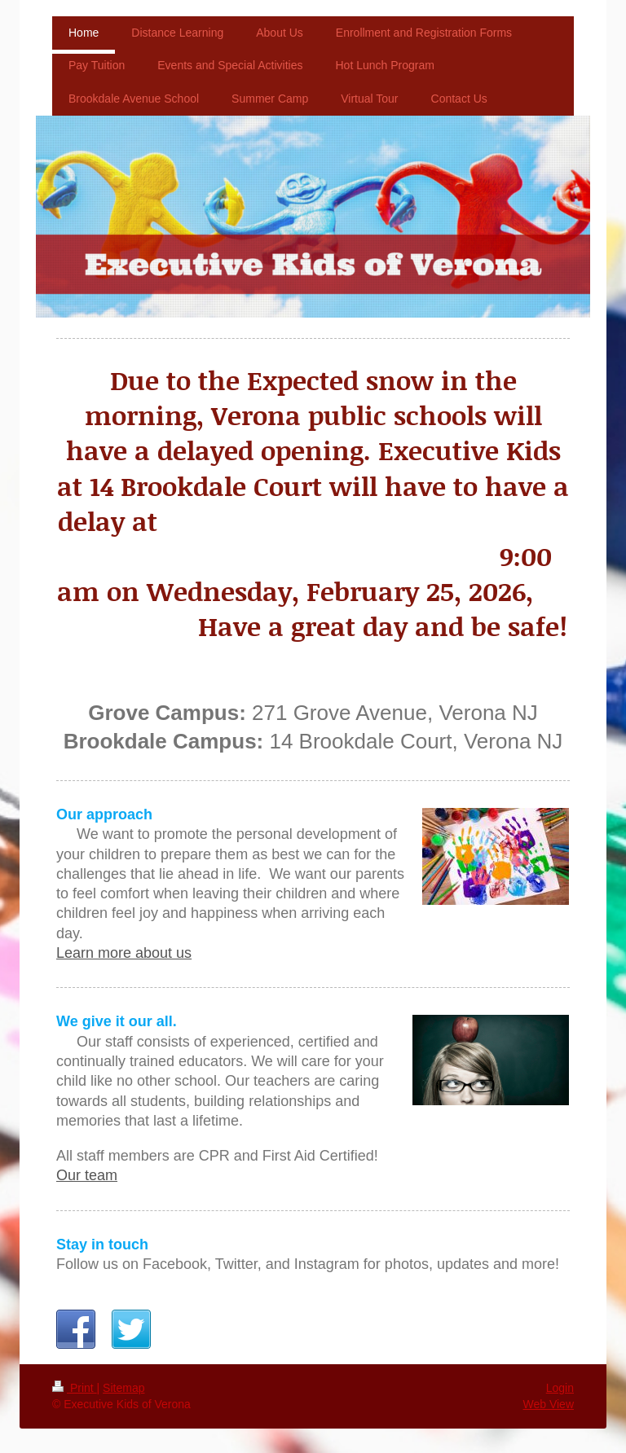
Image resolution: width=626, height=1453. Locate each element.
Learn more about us (124, 953)
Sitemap (123, 1387)
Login (560, 1387)
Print (74, 1387)
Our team (86, 1175)
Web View (548, 1404)
